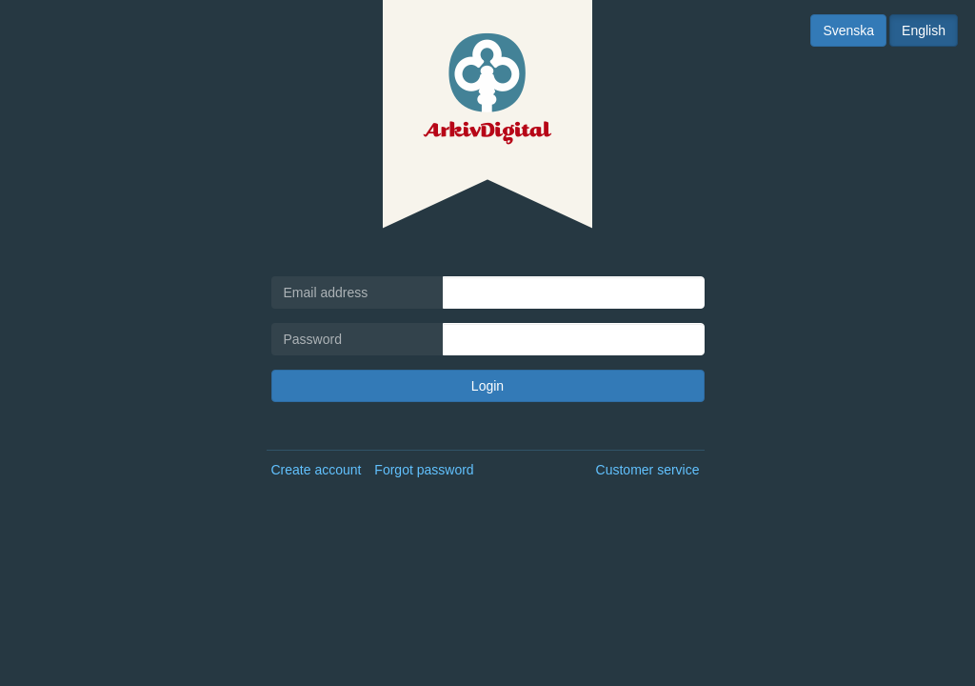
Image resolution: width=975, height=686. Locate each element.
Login (487, 385)
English (923, 30)
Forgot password (423, 469)
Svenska (848, 30)
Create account (316, 469)
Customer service (648, 469)
